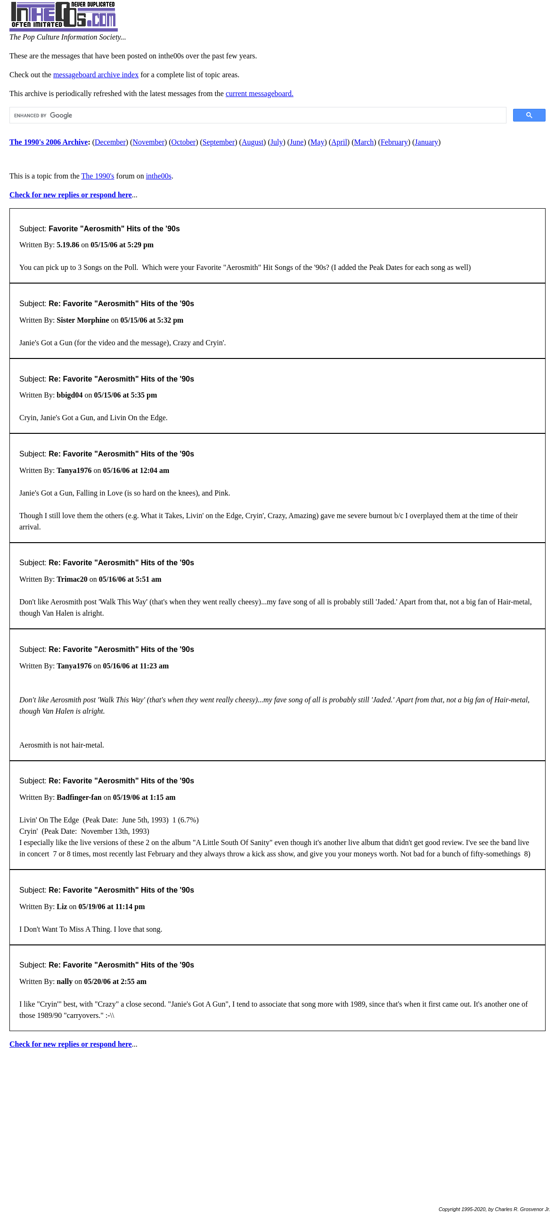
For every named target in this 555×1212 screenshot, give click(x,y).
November (148, 142)
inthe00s (158, 176)
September (219, 142)
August (252, 142)
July (276, 142)
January (426, 142)
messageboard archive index (96, 75)
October (183, 142)
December (110, 142)
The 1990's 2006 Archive (48, 142)
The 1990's (98, 176)
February (394, 142)
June (296, 142)
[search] (257, 115)
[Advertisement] (277, 1123)
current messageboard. (260, 93)
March (364, 142)
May (317, 142)
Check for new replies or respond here (70, 195)
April (339, 142)
